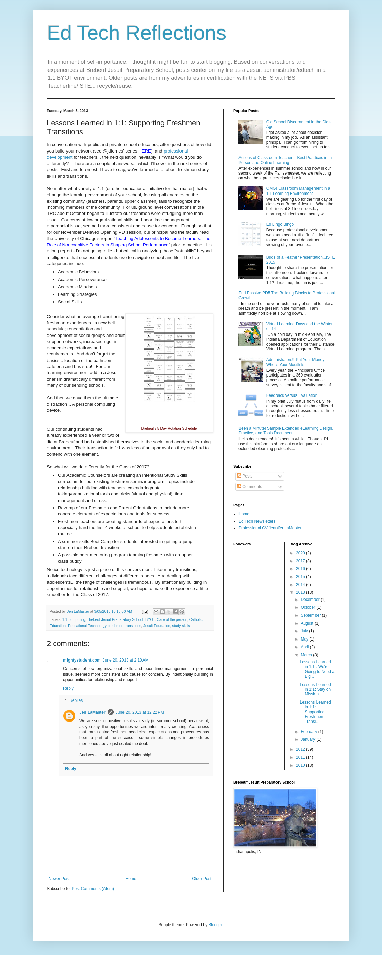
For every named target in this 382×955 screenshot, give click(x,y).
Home (131, 878)
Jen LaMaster (92, 712)
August (307, 623)
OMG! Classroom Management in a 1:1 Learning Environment (298, 191)
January (308, 739)
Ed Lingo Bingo (280, 224)
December (311, 599)
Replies (76, 700)
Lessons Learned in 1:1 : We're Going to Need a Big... (317, 669)
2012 (301, 749)
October (308, 607)
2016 (301, 568)
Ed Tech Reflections (136, 32)
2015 (301, 576)
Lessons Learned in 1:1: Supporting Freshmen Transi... (315, 712)
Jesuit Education (156, 626)
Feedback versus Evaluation (292, 395)
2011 (301, 757)
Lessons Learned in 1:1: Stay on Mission (315, 689)
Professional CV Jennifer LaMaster (269, 528)
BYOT (150, 619)
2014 (301, 584)
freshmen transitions (124, 626)
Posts (244, 476)
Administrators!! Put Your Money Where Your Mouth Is (295, 362)
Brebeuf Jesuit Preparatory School (115, 619)
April (305, 647)
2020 (301, 553)
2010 (301, 765)
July (305, 631)
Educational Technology (87, 626)
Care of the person (172, 619)
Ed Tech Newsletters (256, 521)
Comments (249, 486)
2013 (301, 592)
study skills (181, 626)
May (305, 639)
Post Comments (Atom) (93, 888)
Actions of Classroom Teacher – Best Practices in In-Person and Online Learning (285, 160)
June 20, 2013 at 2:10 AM (126, 660)
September (311, 615)
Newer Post (59, 878)
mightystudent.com (82, 660)
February (309, 731)
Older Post (201, 878)
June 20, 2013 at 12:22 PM (140, 712)
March (307, 655)
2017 (301, 560)
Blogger (215, 924)
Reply (68, 688)
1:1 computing (73, 619)
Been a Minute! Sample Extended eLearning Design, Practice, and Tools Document (285, 430)
